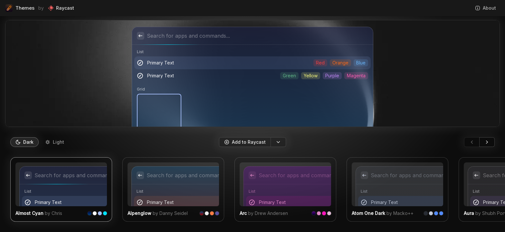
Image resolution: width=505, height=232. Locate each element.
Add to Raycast (245, 142)
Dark (24, 142)
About (485, 8)
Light (54, 142)
